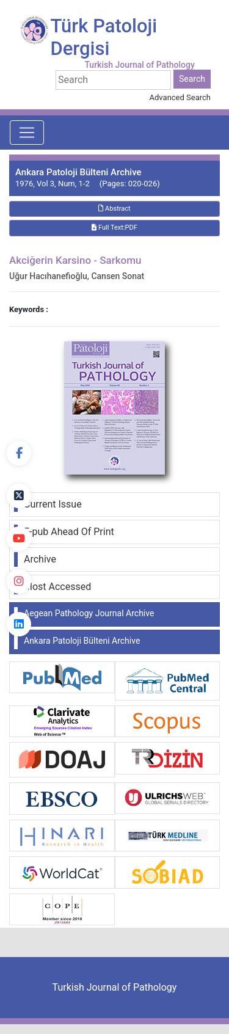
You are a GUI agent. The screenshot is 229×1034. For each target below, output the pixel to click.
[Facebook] (19, 453)
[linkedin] (19, 624)
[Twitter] (19, 496)
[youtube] (19, 538)
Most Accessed (57, 586)
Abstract (114, 209)
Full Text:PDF (114, 227)
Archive (40, 559)
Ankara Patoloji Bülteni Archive (82, 641)
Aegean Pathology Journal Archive (89, 613)
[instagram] (19, 581)
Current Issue (53, 504)
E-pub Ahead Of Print (69, 531)
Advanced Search (180, 97)
